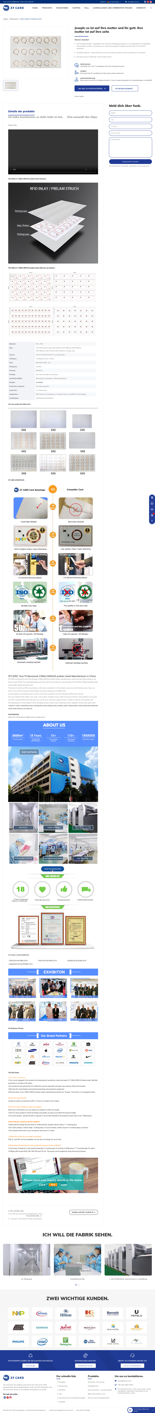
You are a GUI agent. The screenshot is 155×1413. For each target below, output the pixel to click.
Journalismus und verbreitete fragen (112, 8)
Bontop (87, 1410)
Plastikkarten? (93, 1386)
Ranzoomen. (62, 8)
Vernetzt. (141, 8)
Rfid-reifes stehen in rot (31, 19)
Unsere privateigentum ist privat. (61, 1410)
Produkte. (47, 8)
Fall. (87, 8)
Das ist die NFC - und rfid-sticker (100, 1390)
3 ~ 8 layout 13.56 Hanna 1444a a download (25, 1219)
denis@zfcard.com (132, 2)
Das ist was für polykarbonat (98, 1398)
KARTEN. (77, 8)
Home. (35, 8)
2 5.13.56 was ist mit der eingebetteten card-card (26, 1214)
